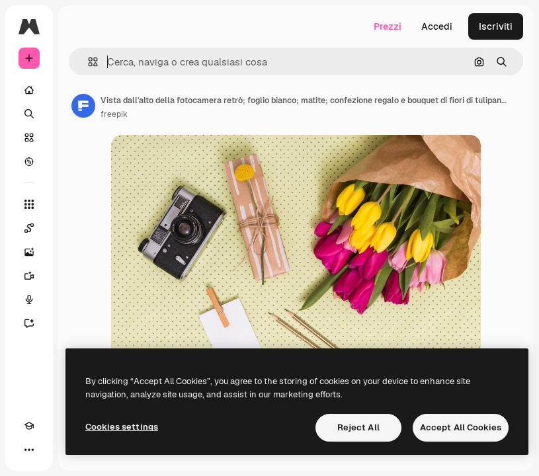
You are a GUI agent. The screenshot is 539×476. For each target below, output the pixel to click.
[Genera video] (29, 275)
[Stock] (29, 137)
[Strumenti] (29, 204)
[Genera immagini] (29, 251)
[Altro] (29, 449)
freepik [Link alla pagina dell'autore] (114, 114)
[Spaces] (29, 228)
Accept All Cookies (460, 427)
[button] (87, 62)
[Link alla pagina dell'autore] (83, 106)
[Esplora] (29, 161)
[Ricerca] (29, 113)
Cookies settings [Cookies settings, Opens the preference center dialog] (121, 426)
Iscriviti (496, 26)
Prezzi (387, 26)
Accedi (436, 26)
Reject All (358, 427)
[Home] (29, 89)
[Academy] (29, 425)
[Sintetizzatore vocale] (29, 299)
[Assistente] (29, 323)
